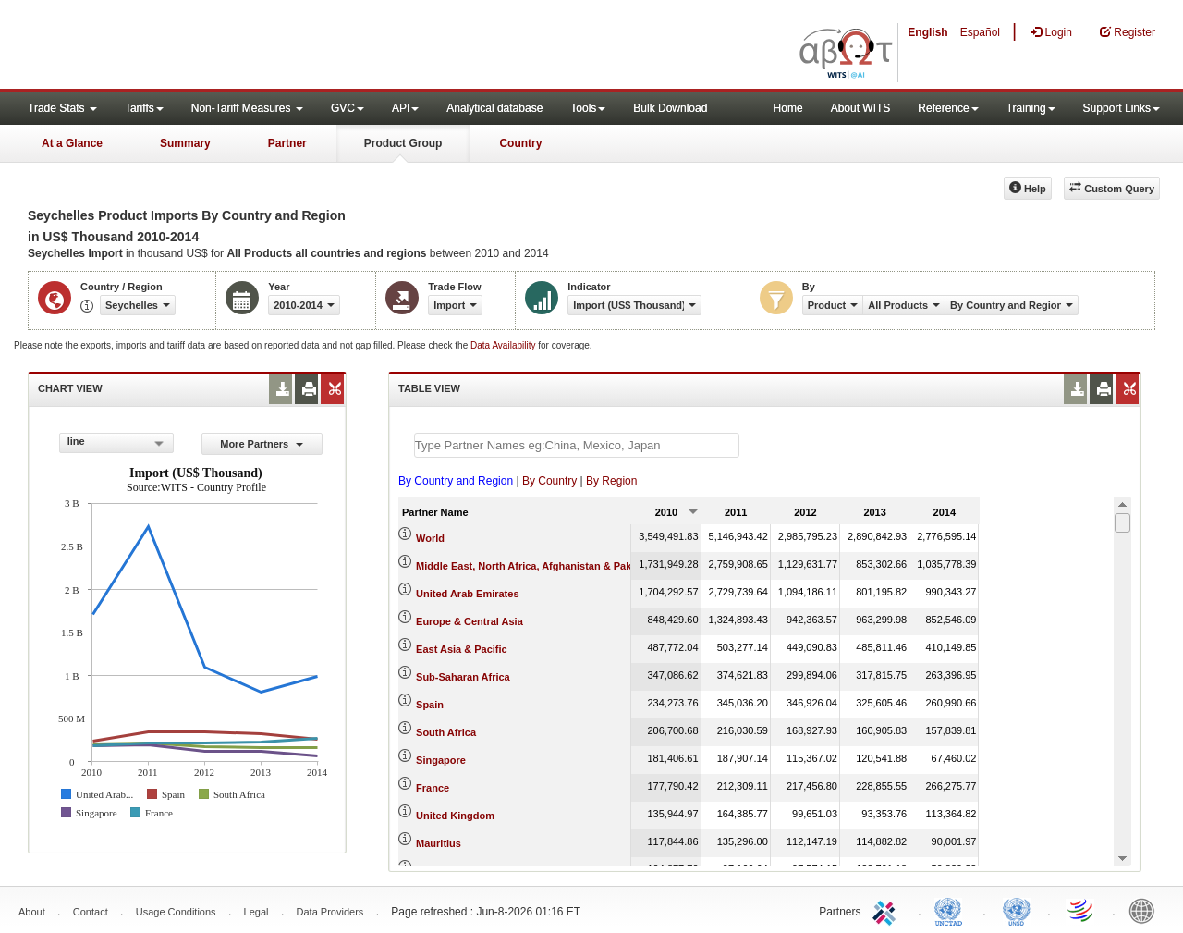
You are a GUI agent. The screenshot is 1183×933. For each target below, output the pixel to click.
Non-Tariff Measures (247, 108)
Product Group (403, 143)
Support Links (1121, 108)
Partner (287, 143)
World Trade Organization (1081, 909)
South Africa (446, 732)
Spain (430, 704)
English (927, 32)
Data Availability (504, 345)
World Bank (1146, 909)
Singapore (441, 760)
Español (980, 32)
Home (788, 108)
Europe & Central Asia (469, 621)
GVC (347, 108)
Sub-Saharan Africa (463, 676)
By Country (549, 480)
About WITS (861, 108)
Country (520, 143)
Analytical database (494, 108)
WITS (185, 46)
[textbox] (576, 445)
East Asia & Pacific (461, 649)
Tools (587, 108)
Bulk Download (670, 108)
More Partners (261, 443)
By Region (611, 480)
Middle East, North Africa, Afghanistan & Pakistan (535, 565)
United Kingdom (455, 815)
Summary (185, 143)
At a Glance (72, 143)
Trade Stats (62, 108)
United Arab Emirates (467, 593)
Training (1030, 108)
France (432, 787)
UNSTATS (1016, 909)
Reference (948, 108)
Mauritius (438, 843)
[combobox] (116, 443)
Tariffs (144, 108)
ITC (887, 909)
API (405, 108)
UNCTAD (951, 909)
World (430, 538)
